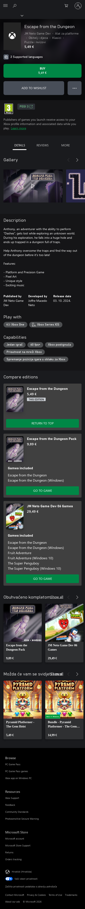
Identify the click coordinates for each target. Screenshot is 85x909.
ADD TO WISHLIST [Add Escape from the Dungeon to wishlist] (34, 88)
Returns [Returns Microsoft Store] (9, 852)
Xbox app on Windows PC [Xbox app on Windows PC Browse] (18, 778)
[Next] (77, 160)
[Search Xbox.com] (15, 5)
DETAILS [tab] (19, 145)
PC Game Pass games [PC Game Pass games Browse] (16, 771)
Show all (56, 596)
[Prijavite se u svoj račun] (78, 6)
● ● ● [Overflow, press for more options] (75, 88)
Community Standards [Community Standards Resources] (16, 811)
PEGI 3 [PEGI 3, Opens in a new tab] (26, 106)
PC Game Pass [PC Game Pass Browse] (12, 764)
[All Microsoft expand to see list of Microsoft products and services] (5, 6)
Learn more (18, 128)
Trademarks (71, 894)
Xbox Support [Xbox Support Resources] (12, 798)
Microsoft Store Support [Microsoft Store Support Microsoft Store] (17, 845)
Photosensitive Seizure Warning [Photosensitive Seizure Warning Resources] (22, 818)
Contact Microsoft (14, 894)
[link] (22, 633)
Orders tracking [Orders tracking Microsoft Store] (13, 859)
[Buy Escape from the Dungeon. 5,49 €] (42, 71)
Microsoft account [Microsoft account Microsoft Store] (14, 838)
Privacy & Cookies (36, 894)
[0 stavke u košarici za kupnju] (67, 6)
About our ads (12, 901)
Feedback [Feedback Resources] (10, 804)
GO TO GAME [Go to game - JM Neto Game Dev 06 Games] (42, 579)
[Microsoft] (42, 3)
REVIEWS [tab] (42, 145)
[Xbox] (11, 15)
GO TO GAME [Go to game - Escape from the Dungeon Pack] (42, 490)
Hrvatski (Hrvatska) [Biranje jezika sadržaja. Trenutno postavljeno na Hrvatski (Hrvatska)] (22, 871)
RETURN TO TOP (43, 423)
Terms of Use (55, 894)
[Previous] (68, 160)
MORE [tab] (65, 145)
